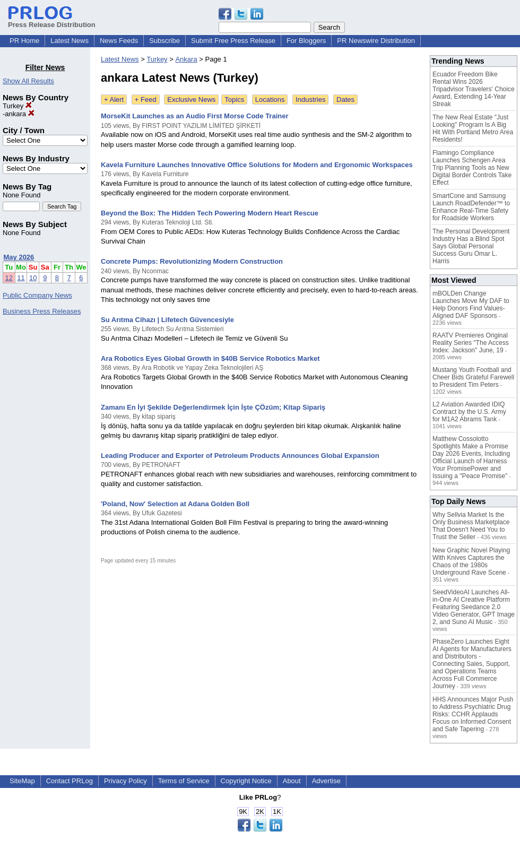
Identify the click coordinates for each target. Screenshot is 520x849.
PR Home (24, 41)
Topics (234, 99)
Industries (310, 99)
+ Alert (114, 99)
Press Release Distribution (52, 21)
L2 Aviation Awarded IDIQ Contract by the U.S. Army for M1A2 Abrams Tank (469, 412)
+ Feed (146, 99)
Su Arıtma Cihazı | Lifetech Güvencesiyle (167, 320)
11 (20, 278)
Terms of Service (184, 781)
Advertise (326, 781)
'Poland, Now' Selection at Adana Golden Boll (175, 504)
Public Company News (37, 295)
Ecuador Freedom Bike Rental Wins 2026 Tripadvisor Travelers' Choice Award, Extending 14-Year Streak (473, 89)
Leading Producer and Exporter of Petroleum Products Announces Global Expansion (240, 456)
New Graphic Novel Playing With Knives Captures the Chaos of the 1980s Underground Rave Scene (471, 561)
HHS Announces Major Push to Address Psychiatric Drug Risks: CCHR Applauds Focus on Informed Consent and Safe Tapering (472, 714)
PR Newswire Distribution (376, 41)
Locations (270, 99)
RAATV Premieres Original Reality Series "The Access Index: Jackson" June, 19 (470, 343)
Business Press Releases (42, 311)
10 (33, 278)
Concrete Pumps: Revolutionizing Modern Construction (192, 261)
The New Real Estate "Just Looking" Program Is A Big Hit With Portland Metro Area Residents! (472, 128)
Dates (345, 99)
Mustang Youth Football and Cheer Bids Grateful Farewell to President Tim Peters (473, 377)
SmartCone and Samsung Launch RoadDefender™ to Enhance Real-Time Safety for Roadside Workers (471, 207)
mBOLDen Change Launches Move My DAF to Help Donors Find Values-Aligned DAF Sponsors (470, 304)
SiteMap (22, 781)
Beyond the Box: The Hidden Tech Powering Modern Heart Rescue (209, 213)
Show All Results (28, 81)
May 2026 (19, 257)
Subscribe (164, 41)
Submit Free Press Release (233, 41)
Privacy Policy (125, 781)
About (292, 781)
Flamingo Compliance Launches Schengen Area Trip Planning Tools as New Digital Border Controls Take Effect (472, 167)
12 (9, 278)
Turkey (17, 106)
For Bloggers (306, 41)
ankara (19, 114)
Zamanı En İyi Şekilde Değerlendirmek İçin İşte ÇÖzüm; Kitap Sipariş (213, 407)
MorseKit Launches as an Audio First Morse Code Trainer (194, 116)
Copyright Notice (246, 781)
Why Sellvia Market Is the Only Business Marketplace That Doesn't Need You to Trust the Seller (470, 526)
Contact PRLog (69, 781)
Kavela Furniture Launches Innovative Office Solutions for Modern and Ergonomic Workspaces (257, 165)
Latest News (69, 41)
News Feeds (119, 41)
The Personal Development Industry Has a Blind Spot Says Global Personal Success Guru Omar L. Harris (470, 246)
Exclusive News (191, 99)
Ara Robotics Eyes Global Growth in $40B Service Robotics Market (210, 358)
